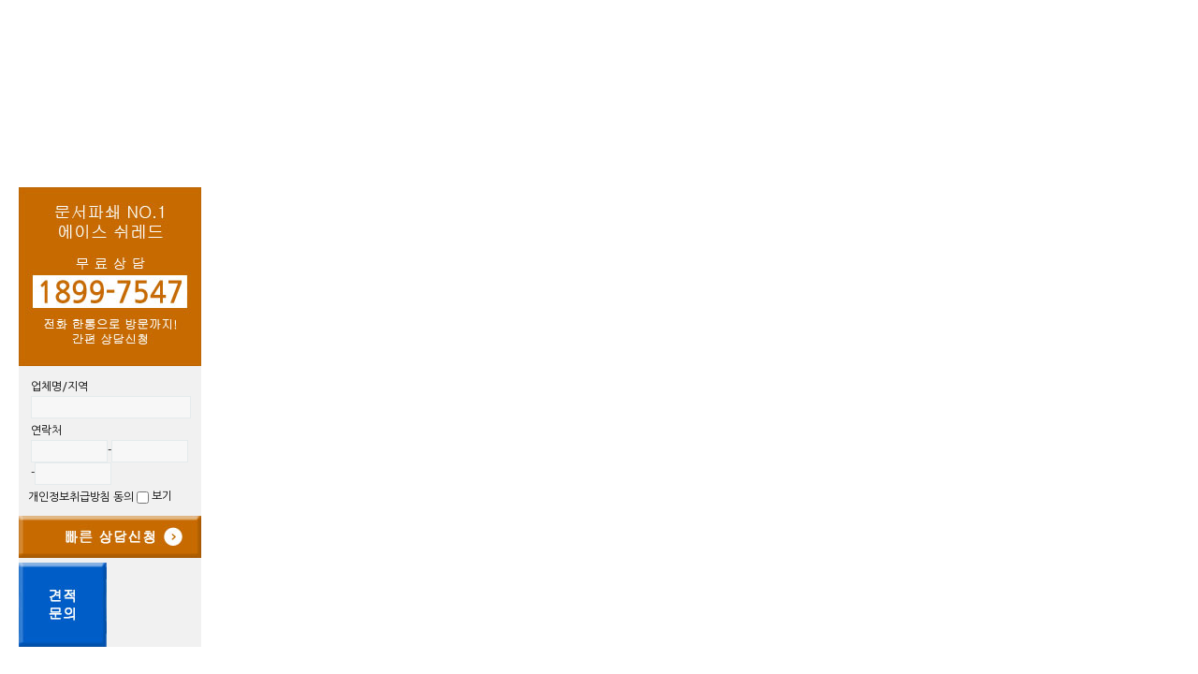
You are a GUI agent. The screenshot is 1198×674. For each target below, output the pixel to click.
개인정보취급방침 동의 (90, 497)
